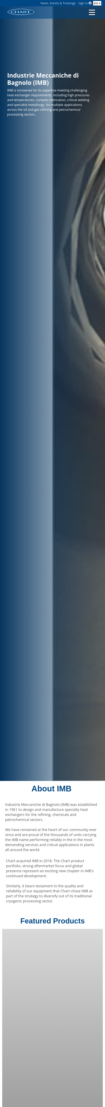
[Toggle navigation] (91, 12)
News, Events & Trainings (58, 3)
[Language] (97, 3)
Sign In (85, 3)
